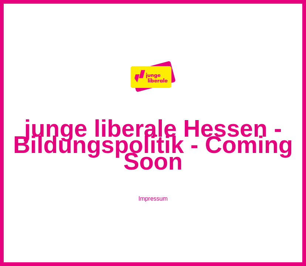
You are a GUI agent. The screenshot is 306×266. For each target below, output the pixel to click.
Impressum (152, 198)
